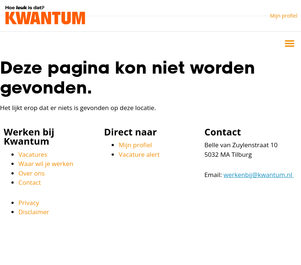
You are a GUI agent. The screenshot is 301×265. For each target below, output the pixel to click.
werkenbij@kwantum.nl (259, 174)
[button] (289, 43)
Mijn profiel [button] (283, 15)
